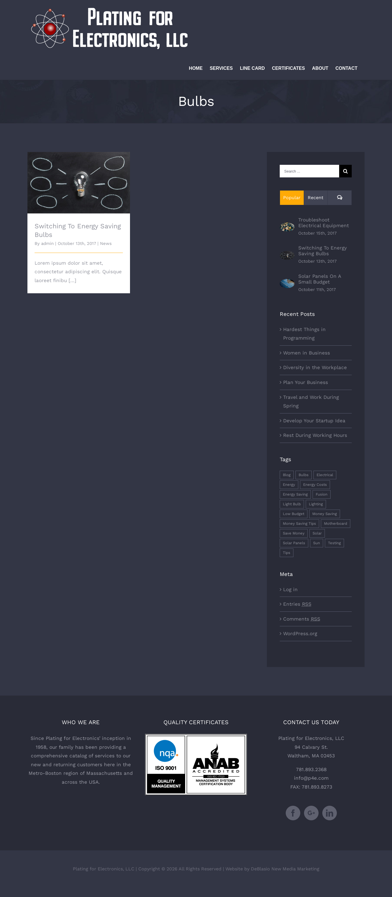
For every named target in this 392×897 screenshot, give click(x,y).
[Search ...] (309, 171)
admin (47, 243)
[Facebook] (293, 813)
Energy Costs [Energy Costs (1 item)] (315, 484)
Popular (292, 197)
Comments (301, 619)
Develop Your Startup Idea (314, 420)
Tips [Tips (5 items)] (286, 553)
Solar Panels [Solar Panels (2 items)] (294, 543)
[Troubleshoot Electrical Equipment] (287, 227)
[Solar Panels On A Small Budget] (287, 283)
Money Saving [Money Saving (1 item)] (324, 514)
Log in (290, 589)
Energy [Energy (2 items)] (289, 484)
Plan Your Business (305, 382)
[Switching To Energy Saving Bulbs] (287, 255)
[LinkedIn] (329, 813)
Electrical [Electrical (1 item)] (325, 475)
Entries (297, 604)
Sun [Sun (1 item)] (316, 543)
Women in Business (306, 353)
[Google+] (311, 813)
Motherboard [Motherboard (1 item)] (335, 523)
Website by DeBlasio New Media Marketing (272, 869)
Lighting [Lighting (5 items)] (316, 504)
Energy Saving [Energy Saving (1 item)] (295, 494)
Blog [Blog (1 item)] (287, 475)
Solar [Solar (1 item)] (317, 533)
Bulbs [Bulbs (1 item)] (304, 475)
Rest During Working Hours (315, 435)
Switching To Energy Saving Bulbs (322, 250)
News (106, 243)
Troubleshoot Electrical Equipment (323, 222)
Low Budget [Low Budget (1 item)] (293, 514)
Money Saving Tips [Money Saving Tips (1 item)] (299, 523)
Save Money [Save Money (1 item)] (294, 533)
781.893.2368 (311, 769)
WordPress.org (300, 633)
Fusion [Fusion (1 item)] (321, 494)
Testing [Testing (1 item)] (334, 543)
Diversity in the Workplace (315, 367)
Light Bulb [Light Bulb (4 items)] (292, 504)
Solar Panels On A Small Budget (319, 279)
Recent (315, 197)
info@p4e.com (311, 778)
